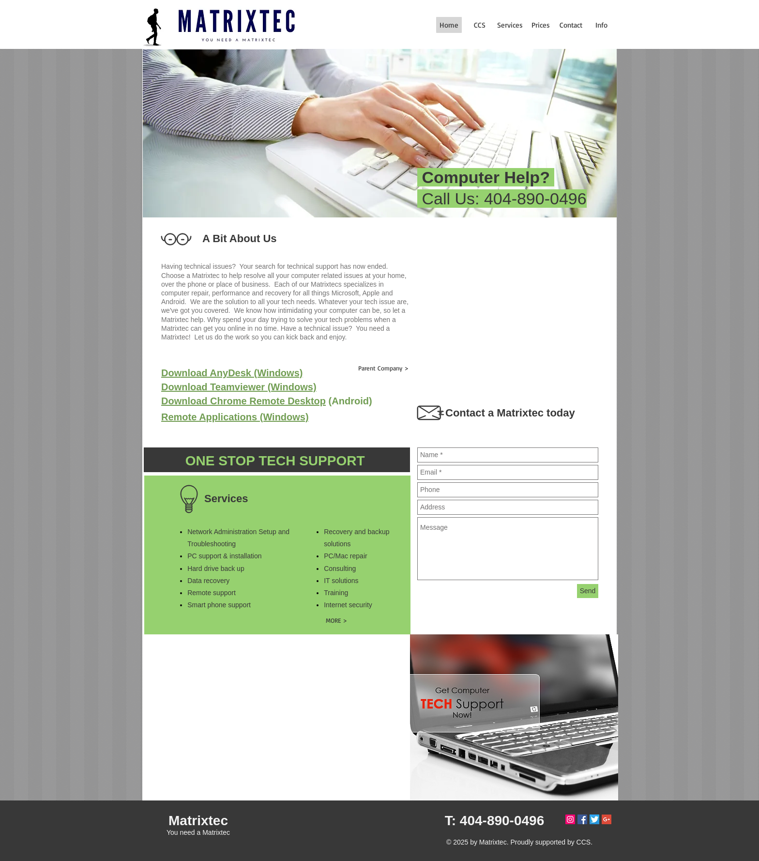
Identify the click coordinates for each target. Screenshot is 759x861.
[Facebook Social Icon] (582, 819)
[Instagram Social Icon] (570, 819)
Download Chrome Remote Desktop (243, 401)
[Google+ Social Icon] (606, 819)
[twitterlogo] (594, 819)
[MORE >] (336, 620)
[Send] (587, 591)
